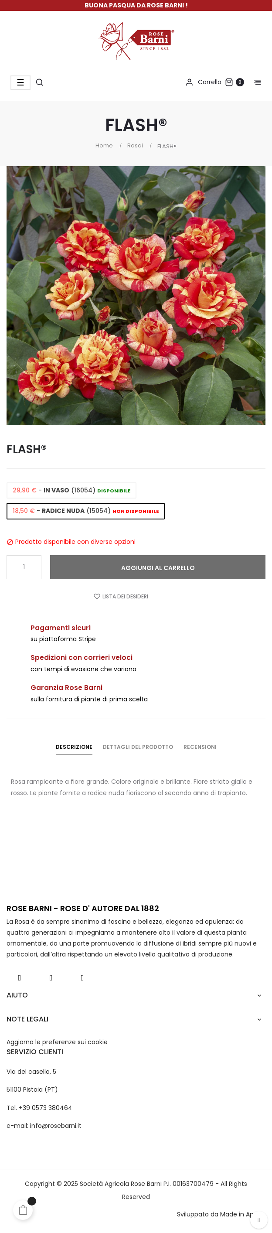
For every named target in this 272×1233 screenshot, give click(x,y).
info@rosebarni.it (56, 1125)
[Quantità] (24, 567)
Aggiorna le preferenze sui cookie (57, 1042)
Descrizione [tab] (74, 747)
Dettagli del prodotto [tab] (138, 747)
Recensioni (200, 747)
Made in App (239, 1214)
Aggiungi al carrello (158, 568)
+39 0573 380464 (45, 1107)
